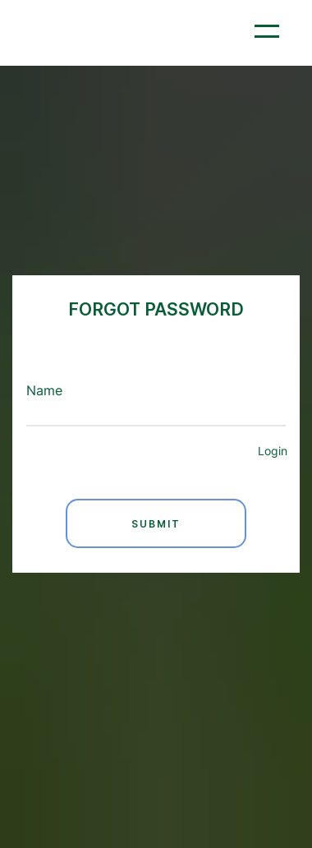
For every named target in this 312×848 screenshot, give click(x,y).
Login (272, 451)
